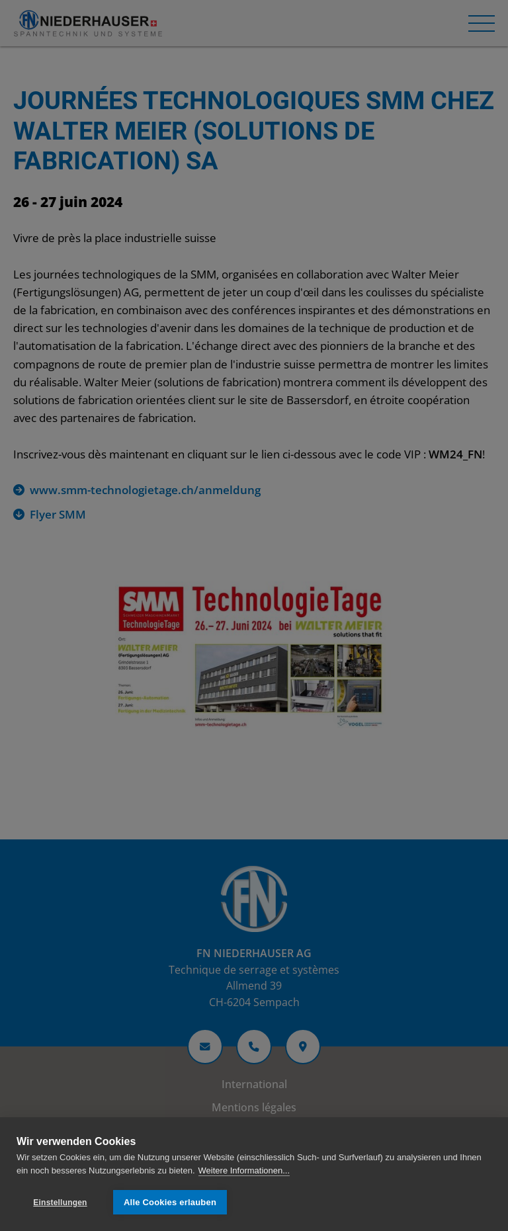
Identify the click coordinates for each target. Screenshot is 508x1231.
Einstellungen (60, 1202)
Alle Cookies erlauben (170, 1202)
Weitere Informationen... (244, 1170)
